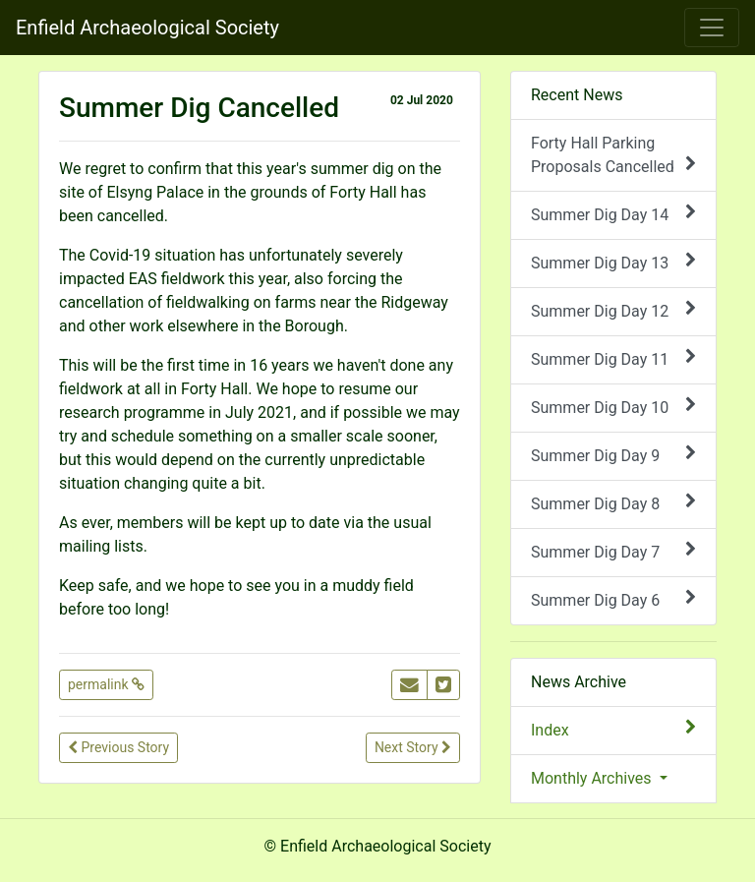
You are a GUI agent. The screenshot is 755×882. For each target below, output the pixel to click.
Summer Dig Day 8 (613, 503)
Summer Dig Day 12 (613, 310)
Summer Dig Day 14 (613, 214)
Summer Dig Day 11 (613, 358)
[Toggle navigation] (711, 27)
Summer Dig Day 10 (613, 406)
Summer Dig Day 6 (613, 599)
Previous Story (118, 747)
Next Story (413, 747)
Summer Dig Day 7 (613, 551)
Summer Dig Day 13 (613, 262)
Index (613, 729)
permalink (106, 684)
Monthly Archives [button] (593, 778)
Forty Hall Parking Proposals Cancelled (613, 155)
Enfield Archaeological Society (147, 27)
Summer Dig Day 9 (613, 454)
